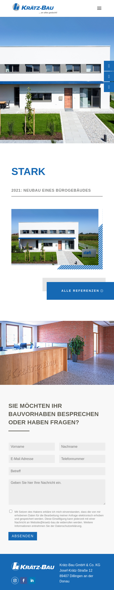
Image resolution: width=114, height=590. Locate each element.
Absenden (23, 536)
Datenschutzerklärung (68, 526)
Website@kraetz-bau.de (44, 522)
